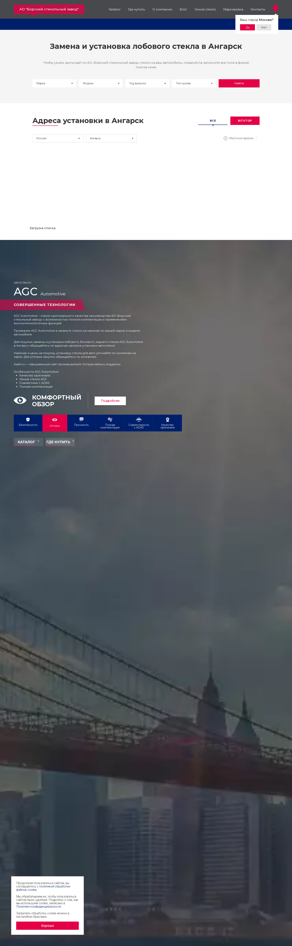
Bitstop (245, 120)
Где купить (136, 9)
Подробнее (110, 401)
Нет (264, 27)
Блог (183, 9)
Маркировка (233, 9)
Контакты (258, 9)
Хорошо (47, 926)
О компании (162, 9)
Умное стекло (205, 9)
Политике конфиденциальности (38, 906)
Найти (239, 83)
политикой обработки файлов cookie (43, 888)
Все (213, 120)
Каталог (115, 9)
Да (248, 27)
